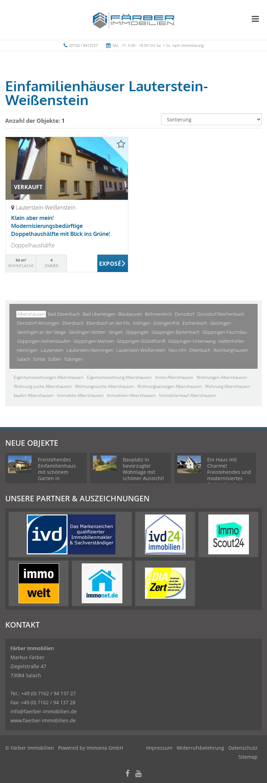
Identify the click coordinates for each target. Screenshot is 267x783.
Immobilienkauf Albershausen (187, 395)
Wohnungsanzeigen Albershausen (169, 386)
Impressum (159, 747)
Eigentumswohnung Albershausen (119, 377)
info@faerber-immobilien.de (43, 711)
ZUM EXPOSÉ (113, 263)
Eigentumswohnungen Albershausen (48, 377)
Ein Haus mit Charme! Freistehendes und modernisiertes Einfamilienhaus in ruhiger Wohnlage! (229, 475)
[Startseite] (133, 20)
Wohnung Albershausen (227, 386)
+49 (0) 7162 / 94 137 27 (48, 693)
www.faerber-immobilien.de (43, 720)
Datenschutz (243, 747)
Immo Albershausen (174, 377)
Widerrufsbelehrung (200, 747)
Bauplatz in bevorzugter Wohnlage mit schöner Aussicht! (143, 469)
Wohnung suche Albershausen (43, 386)
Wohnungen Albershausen (222, 377)
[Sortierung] (211, 119)
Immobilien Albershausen (131, 395)
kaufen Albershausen (34, 395)
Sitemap (248, 757)
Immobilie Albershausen (80, 395)
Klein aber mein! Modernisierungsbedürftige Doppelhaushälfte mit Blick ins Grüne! (60, 225)
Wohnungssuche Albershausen (104, 386)
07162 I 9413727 (84, 45)
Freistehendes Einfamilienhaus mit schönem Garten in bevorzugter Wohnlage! (57, 475)
